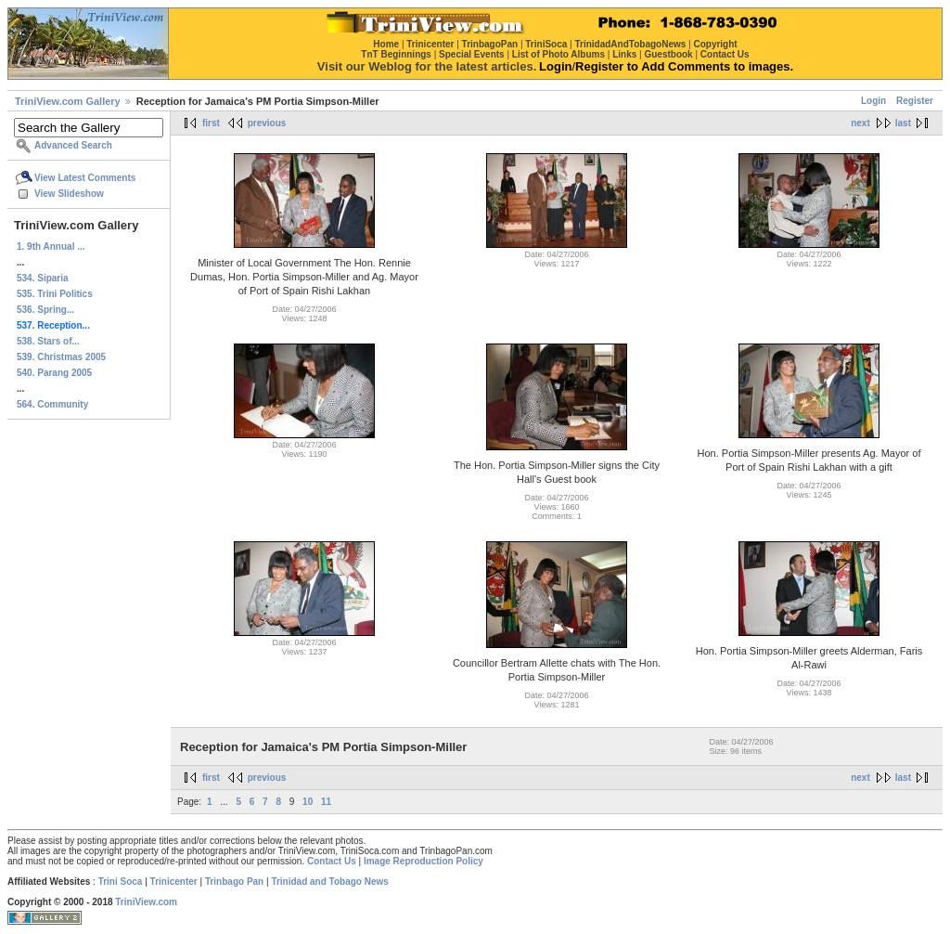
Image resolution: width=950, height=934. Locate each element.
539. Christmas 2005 (61, 357)
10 (307, 802)
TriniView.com (146, 902)
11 (326, 802)
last (903, 123)
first (211, 123)
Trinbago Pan (234, 881)
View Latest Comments (84, 178)
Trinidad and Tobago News (330, 881)
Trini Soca (120, 881)
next (860, 123)
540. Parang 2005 (54, 373)
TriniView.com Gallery (68, 101)
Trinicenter (174, 881)
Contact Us (331, 861)
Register (914, 101)
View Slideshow (69, 193)
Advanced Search (73, 145)
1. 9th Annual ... (51, 246)
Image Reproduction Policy (423, 861)
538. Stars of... (48, 341)
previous (267, 123)
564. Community (52, 404)
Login (873, 101)
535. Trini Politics (55, 294)
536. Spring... (45, 310)
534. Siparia (43, 278)
